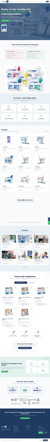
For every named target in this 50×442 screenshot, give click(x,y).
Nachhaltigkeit (22, 1)
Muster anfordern (9, 326)
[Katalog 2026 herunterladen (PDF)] (4, 28)
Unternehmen (37, 1)
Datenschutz (41, 437)
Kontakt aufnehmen (40, 432)
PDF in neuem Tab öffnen (3, 34)
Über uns (27, 427)
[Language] (45, 1)
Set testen (25, 326)
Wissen (27, 1)
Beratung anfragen (5, 20)
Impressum (45, 437)
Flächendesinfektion (16, 427)
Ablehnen (40, 440)
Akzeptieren (45, 440)
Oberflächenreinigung (16, 429)
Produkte (13, 1)
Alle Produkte (47, 131)
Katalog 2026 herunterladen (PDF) (17, 20)
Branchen (17, 1)
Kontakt (41, 1)
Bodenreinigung (16, 428)
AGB (48, 437)
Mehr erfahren (4, 371)
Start (10, 1)
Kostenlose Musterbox (45, 432)
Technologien (31, 1)
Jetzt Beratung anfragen (25, 418)
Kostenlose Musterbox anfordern (21, 282)
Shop (47, 1)
